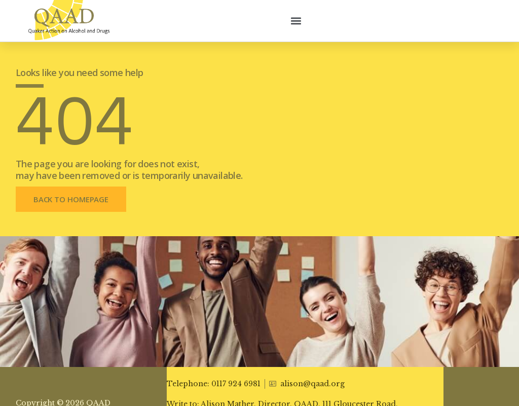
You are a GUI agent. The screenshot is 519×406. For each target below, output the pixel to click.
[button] (296, 20)
